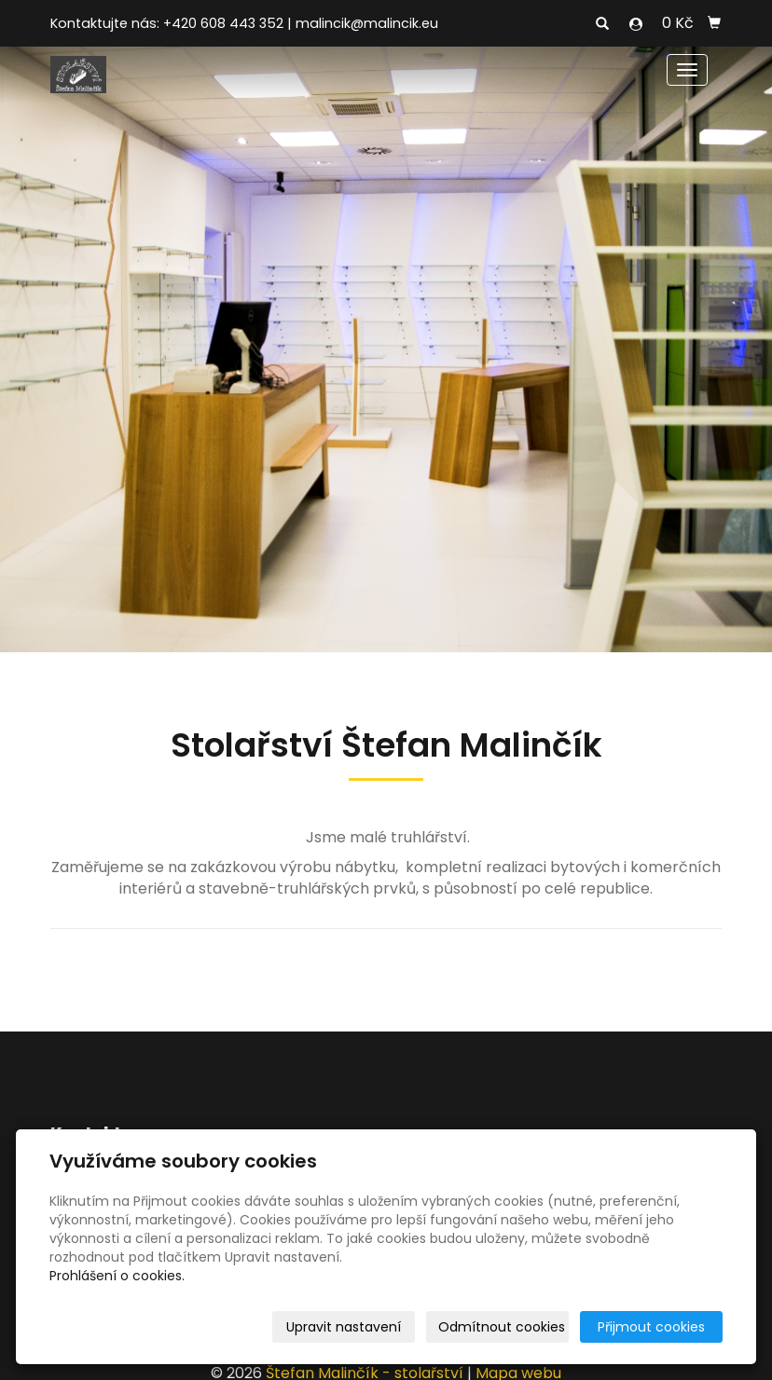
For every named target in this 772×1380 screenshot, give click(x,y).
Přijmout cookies (651, 1327)
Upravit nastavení (343, 1327)
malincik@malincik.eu (367, 23)
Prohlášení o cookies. (117, 1275)
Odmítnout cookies (501, 1327)
